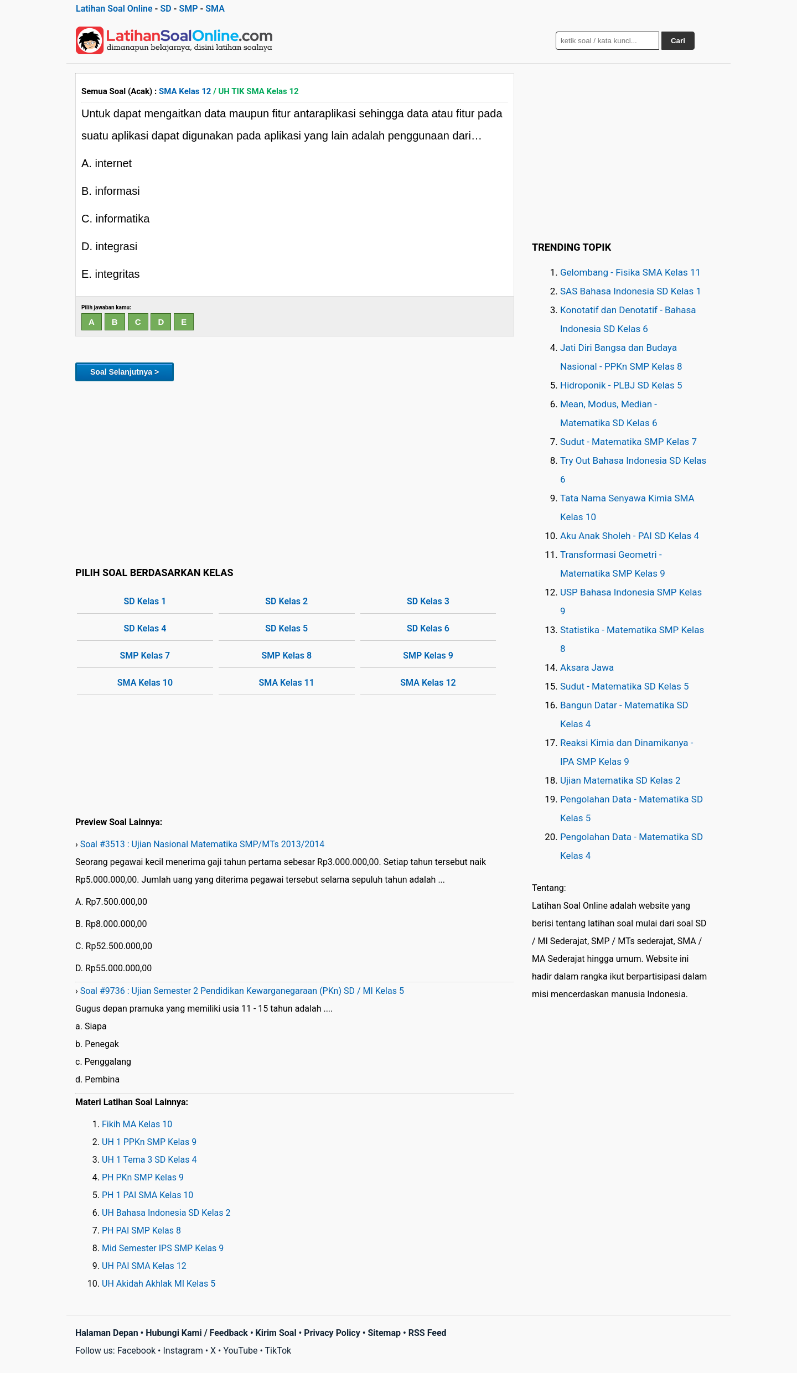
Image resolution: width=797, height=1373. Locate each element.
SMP (188, 8)
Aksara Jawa (587, 667)
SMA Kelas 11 (286, 682)
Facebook (136, 1350)
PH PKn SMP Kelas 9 (143, 1177)
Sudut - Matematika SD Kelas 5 (624, 686)
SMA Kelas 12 (185, 91)
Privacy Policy (332, 1333)
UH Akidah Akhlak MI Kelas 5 (158, 1283)
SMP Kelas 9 (428, 655)
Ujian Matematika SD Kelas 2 (620, 780)
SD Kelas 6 (428, 628)
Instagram (183, 1350)
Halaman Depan (106, 1333)
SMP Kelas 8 (286, 655)
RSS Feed (427, 1333)
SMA (215, 8)
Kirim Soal (276, 1333)
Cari (678, 41)
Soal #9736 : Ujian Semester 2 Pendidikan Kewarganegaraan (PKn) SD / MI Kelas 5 (242, 991)
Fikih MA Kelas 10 (137, 1124)
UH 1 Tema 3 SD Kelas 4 (149, 1159)
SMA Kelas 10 (145, 682)
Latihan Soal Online (114, 8)
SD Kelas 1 (145, 601)
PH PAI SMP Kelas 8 (141, 1230)
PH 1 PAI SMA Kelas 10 (147, 1195)
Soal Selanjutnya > (124, 371)
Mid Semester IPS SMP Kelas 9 (163, 1248)
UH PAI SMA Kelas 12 (144, 1266)
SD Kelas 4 (145, 628)
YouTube (240, 1350)
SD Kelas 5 (286, 628)
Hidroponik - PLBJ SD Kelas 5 (621, 385)
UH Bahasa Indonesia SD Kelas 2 (166, 1213)
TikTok (278, 1350)
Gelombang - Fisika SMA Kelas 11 (630, 272)
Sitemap (384, 1333)
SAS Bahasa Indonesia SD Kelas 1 (630, 291)
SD (165, 8)
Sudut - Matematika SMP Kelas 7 (628, 441)
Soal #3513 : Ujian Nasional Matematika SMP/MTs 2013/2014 (202, 844)
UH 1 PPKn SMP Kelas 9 (149, 1142)
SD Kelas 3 (428, 601)
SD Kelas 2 (286, 601)
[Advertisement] (295, 472)
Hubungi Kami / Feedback (197, 1333)
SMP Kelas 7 (145, 655)
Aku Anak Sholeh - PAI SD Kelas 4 (629, 535)
